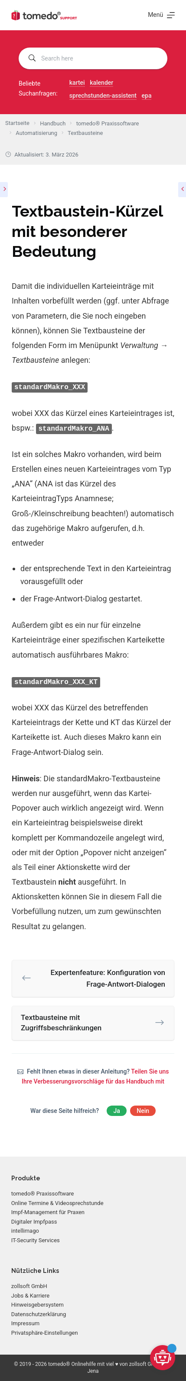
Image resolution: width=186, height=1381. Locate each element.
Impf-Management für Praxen (48, 1212)
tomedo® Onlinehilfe (72, 1364)
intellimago (25, 1231)
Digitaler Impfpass (34, 1221)
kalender (101, 82)
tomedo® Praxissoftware (42, 1193)
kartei (77, 82)
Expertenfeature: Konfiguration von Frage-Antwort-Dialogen (107, 978)
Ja (116, 1110)
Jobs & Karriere (30, 1295)
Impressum (25, 1323)
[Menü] (161, 15)
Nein (143, 1110)
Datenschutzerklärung (38, 1314)
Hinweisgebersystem (37, 1304)
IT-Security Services (35, 1240)
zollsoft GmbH (29, 1286)
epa (147, 95)
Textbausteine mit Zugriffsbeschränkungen (61, 1022)
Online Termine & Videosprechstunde (57, 1203)
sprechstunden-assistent (103, 95)
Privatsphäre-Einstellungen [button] (44, 1333)
